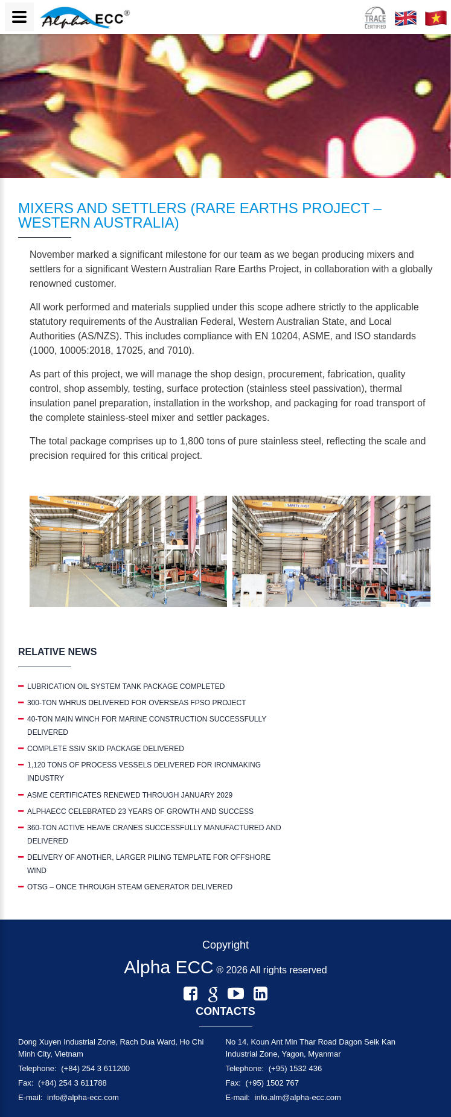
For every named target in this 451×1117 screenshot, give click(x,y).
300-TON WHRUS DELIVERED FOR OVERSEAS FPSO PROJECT (136, 703)
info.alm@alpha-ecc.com (298, 1097)
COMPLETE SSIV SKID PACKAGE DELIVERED (105, 748)
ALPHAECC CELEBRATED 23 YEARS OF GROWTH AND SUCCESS (140, 811)
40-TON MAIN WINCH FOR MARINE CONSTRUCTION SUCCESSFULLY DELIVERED (146, 726)
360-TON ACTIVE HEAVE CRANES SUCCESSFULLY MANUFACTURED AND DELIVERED (154, 834)
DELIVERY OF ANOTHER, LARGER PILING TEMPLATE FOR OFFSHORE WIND (148, 864)
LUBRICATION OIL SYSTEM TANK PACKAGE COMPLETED (126, 686)
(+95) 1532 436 (295, 1068)
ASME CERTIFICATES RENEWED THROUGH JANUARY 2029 (129, 795)
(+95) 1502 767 (272, 1082)
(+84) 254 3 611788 (72, 1082)
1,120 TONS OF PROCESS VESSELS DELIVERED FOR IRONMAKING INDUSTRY (144, 772)
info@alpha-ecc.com (83, 1097)
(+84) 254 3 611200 (95, 1068)
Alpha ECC (168, 967)
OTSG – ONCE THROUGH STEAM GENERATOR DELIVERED (129, 887)
